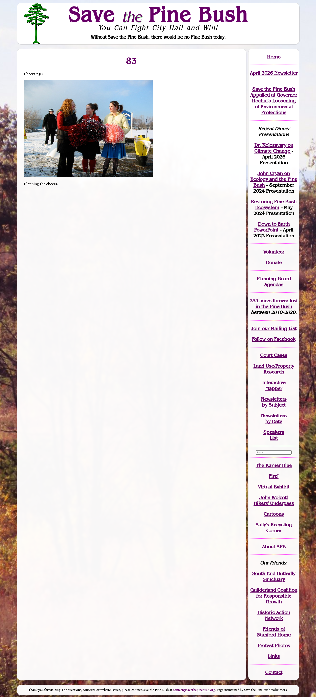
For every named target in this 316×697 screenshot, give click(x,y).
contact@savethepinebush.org (194, 690)
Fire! (274, 476)
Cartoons (274, 514)
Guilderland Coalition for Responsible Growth (273, 596)
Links (274, 656)
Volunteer (273, 252)
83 (131, 60)
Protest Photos (274, 645)
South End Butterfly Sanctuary (273, 576)
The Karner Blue (274, 465)
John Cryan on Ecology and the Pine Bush (273, 179)
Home (273, 57)
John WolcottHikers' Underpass (274, 500)
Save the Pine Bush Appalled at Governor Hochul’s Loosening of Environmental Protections (273, 100)
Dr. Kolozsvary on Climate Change (273, 148)
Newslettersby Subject (274, 402)
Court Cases (273, 355)
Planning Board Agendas (274, 281)
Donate (274, 262)
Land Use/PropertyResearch (273, 369)
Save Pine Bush (158, 14)
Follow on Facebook (273, 339)
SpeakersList (273, 435)
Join (255, 328)
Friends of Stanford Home (274, 632)
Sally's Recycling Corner (274, 527)
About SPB (274, 547)
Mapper (273, 388)
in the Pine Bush (277, 303)
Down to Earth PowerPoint (272, 227)
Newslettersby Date (274, 418)
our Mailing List (278, 328)
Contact (273, 672)
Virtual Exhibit (273, 487)
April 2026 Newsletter (273, 73)
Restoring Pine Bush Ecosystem (273, 204)
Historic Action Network (273, 615)
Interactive (273, 382)
